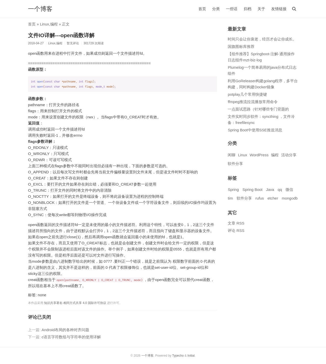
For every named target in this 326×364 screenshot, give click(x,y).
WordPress (259, 155)
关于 (261, 9)
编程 (54, 24)
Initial (191, 355)
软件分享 (235, 163)
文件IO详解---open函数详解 (61, 35)
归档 (247, 9)
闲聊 (231, 155)
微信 (289, 189)
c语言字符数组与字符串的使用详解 (71, 337)
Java (270, 189)
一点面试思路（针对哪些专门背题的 (258, 109)
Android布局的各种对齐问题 (65, 330)
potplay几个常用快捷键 (247, 94)
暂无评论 (73, 43)
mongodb (290, 198)
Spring (233, 189)
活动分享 (288, 155)
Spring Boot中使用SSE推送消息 (255, 130)
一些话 (231, 9)
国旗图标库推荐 (241, 46)
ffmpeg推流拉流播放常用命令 (253, 102)
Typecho (178, 355)
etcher (272, 198)
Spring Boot (252, 189)
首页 (202, 9)
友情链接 (279, 9)
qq (280, 189)
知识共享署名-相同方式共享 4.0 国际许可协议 (75, 303)
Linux (44, 24)
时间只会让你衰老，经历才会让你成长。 (262, 39)
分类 (216, 9)
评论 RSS (236, 230)
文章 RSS (236, 223)
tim (230, 198)
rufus (259, 198)
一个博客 (40, 8)
